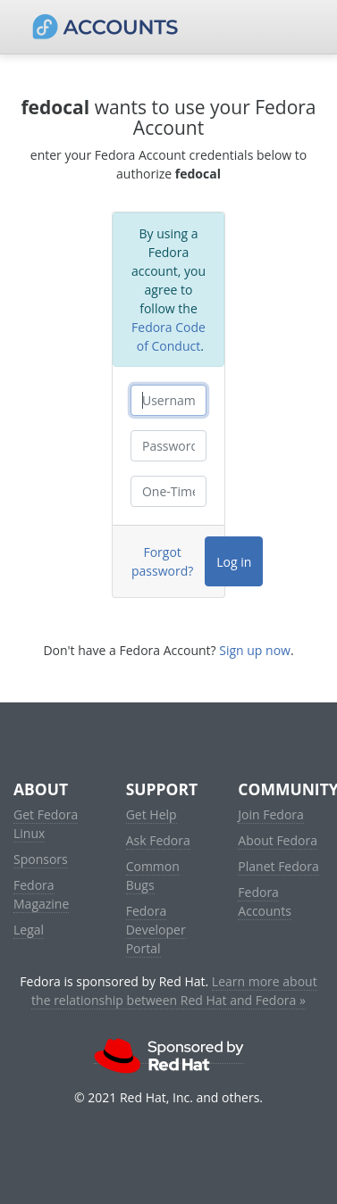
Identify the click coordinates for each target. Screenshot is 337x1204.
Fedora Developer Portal (156, 929)
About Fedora (277, 840)
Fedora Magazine (41, 894)
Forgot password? (162, 561)
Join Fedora (271, 814)
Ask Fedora (158, 840)
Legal (28, 929)
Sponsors (40, 859)
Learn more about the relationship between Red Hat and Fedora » (174, 991)
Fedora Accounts (264, 901)
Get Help (151, 814)
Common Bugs (153, 875)
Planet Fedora (278, 866)
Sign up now (255, 650)
